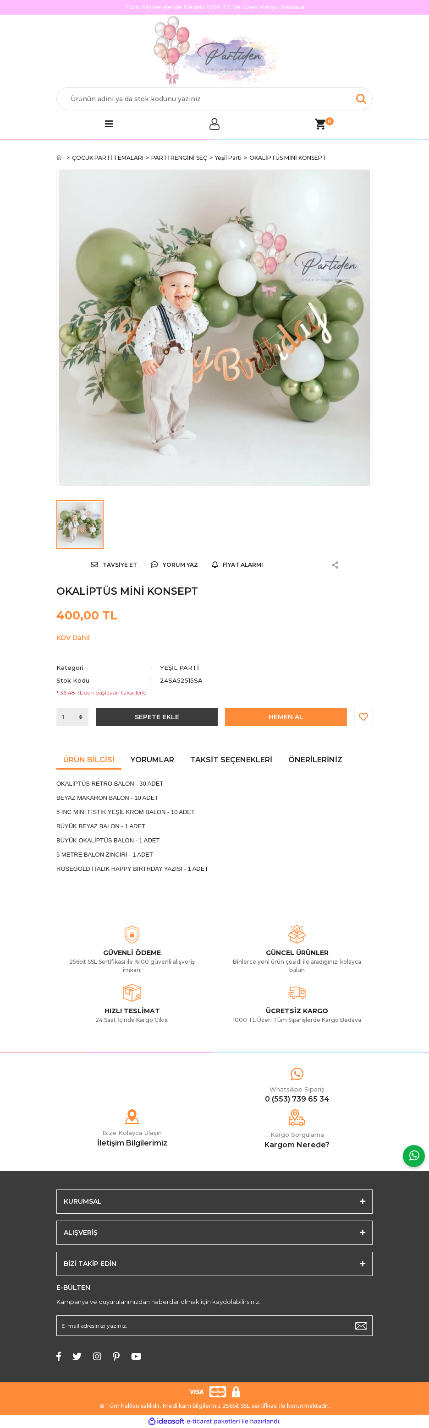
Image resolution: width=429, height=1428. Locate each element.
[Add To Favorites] (363, 717)
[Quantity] (72, 717)
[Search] (214, 98)
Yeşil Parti (179, 667)
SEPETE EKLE (157, 717)
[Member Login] (214, 124)
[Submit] (361, 1325)
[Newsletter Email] (214, 1325)
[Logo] (214, 51)
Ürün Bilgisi (89, 759)
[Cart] (320, 124)
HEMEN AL (286, 717)
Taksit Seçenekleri (231, 759)
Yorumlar (152, 759)
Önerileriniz (315, 759)
